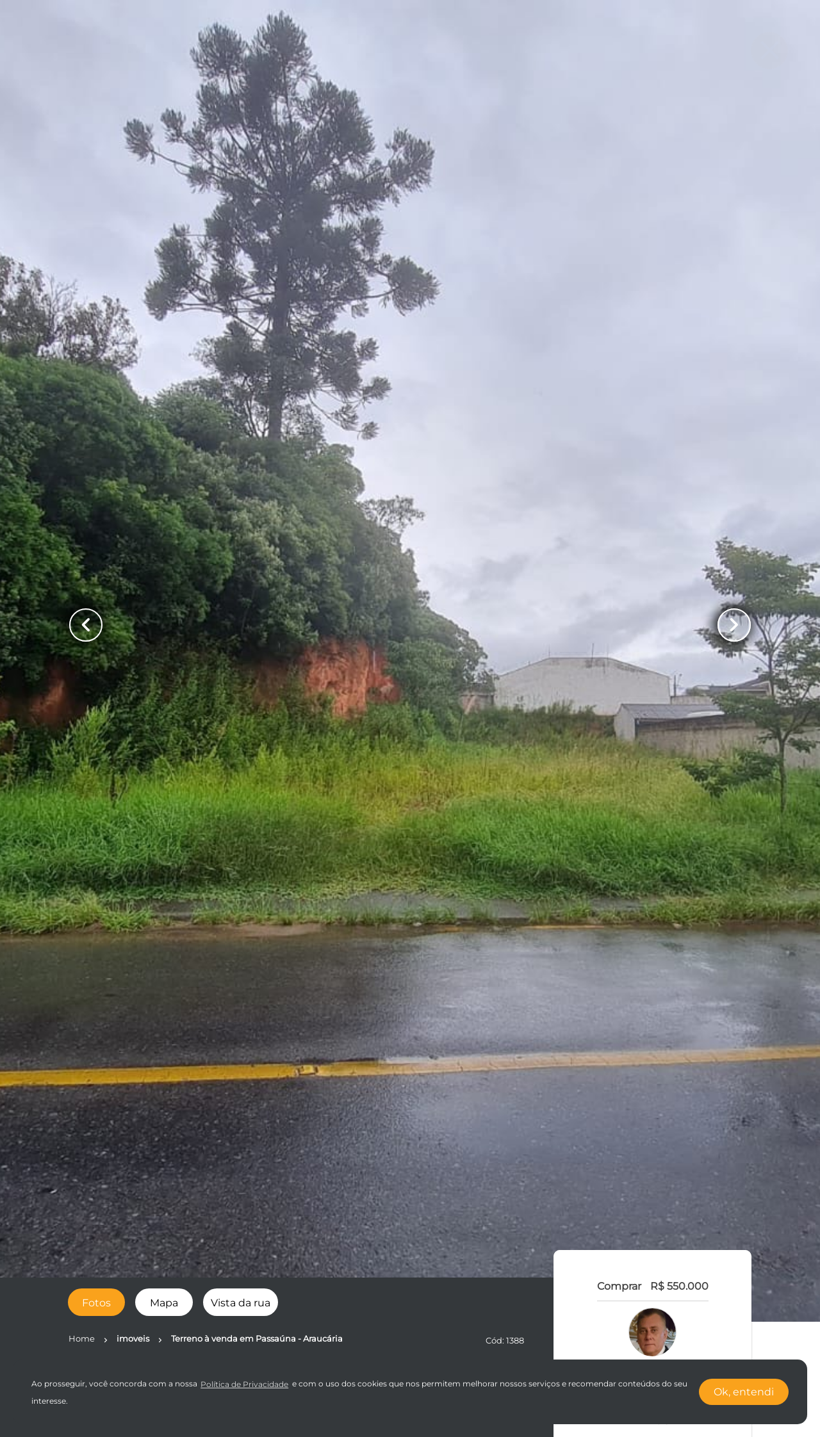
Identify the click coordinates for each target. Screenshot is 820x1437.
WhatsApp (652, 933)
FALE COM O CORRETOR (652, 1007)
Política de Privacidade (244, 1384)
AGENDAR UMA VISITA (653, 1044)
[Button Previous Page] (85, 625)
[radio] (97, 1302)
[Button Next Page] (734, 625)
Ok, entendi (744, 1392)
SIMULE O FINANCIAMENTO (653, 1132)
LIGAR (653, 970)
